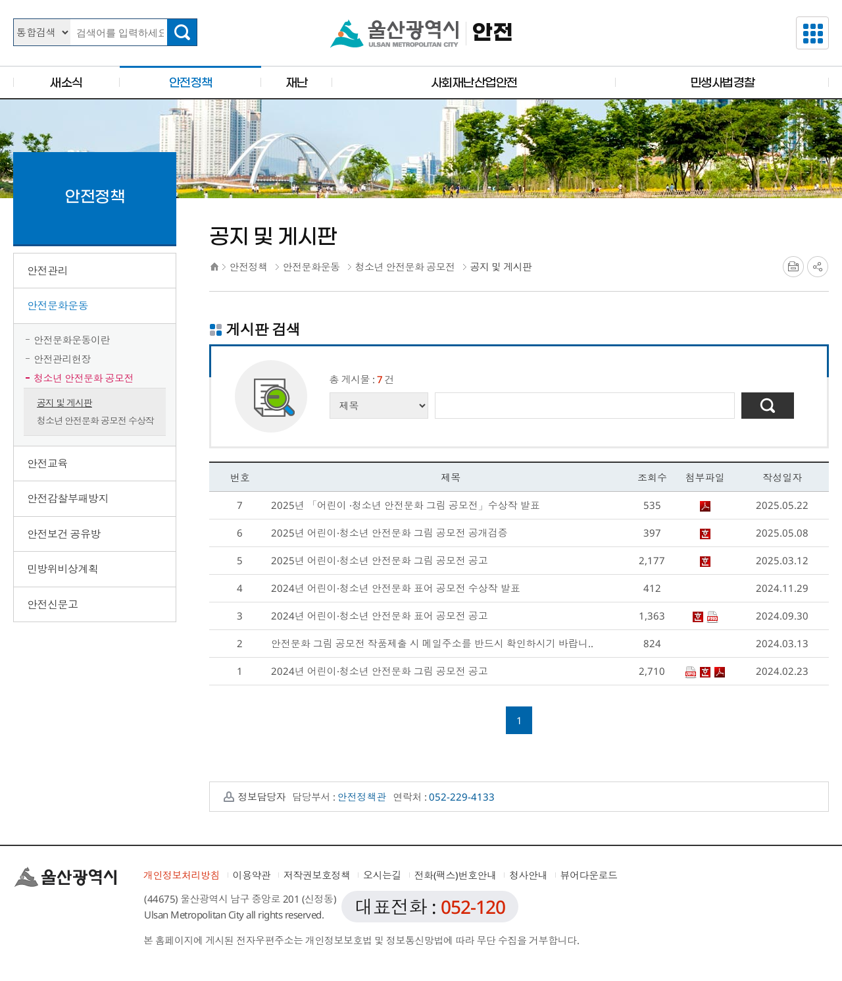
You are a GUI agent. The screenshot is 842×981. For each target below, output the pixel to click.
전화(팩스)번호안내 (455, 875)
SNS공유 (817, 266)
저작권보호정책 (317, 875)
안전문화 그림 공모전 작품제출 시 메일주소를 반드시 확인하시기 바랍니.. (432, 643)
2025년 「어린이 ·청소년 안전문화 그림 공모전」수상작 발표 (405, 505)
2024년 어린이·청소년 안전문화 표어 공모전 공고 (379, 615)
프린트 (793, 266)
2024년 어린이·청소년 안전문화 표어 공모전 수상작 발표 (395, 588)
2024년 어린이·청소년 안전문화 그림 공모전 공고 (379, 670)
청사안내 (528, 875)
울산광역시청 (394, 33)
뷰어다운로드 (589, 875)
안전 (492, 33)
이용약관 (252, 875)
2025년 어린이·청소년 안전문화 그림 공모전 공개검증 (389, 532)
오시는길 (382, 875)
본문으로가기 (421, 0)
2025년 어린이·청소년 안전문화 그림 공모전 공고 (379, 560)
